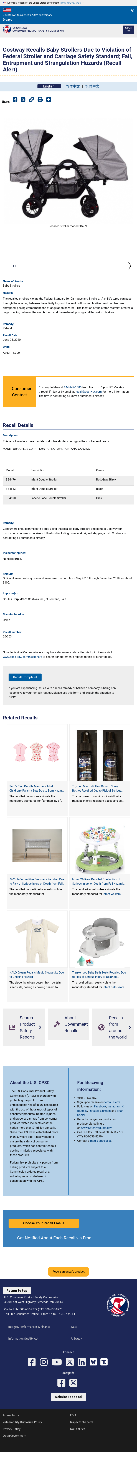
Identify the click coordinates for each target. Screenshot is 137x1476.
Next (129, 277)
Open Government (14, 1462)
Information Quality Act (22, 1362)
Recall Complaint (25, 701)
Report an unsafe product (68, 1295)
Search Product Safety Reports (22, 1051)
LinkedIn (105, 1134)
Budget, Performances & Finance (28, 1350)
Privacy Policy (12, 1455)
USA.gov (75, 1362)
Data (73, 1350)
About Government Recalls (71, 1048)
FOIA (73, 1441)
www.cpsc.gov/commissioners (22, 680)
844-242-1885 (73, 411)
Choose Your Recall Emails (43, 1247)
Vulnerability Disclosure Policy (22, 1448)
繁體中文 (92, 86)
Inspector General (81, 1448)
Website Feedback (68, 1423)
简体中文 (73, 86)
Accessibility (11, 1441)
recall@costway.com (88, 415)
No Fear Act (77, 1455)
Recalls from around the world (112, 1051)
